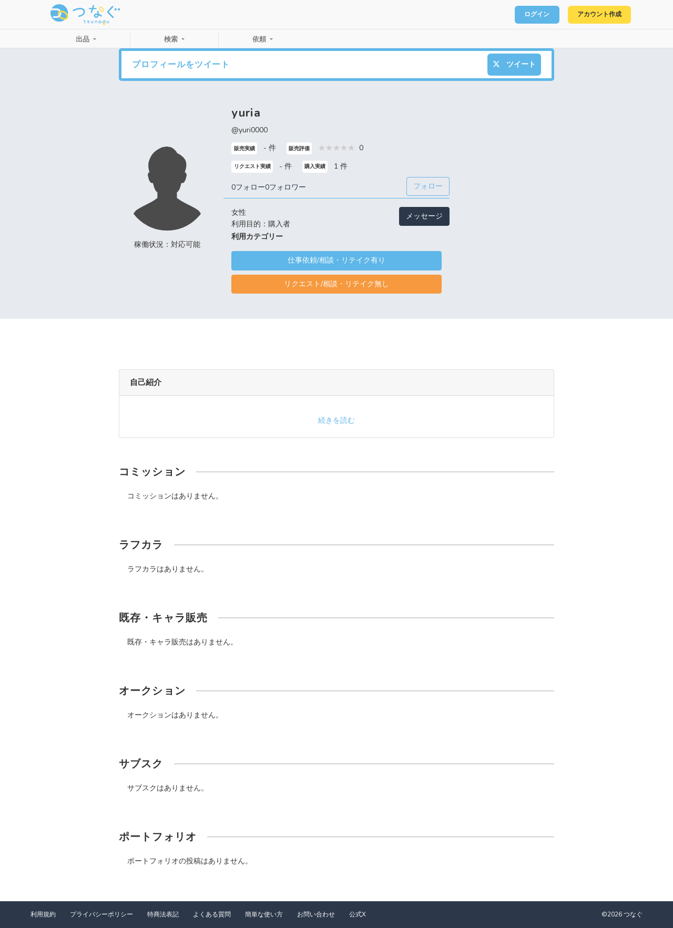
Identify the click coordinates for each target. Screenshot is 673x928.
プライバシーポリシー (101, 914)
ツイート (514, 64)
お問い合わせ (316, 914)
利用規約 (43, 914)
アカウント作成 (594, 14)
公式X (357, 914)
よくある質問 (212, 914)
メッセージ (424, 216)
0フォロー (248, 187)
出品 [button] (83, 39)
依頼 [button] (260, 39)
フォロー (428, 186)
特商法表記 (163, 914)
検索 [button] (172, 39)
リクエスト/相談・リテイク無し (336, 284)
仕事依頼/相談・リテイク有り (336, 260)
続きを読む (336, 420)
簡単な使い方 (264, 914)
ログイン (523, 14)
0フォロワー (285, 187)
